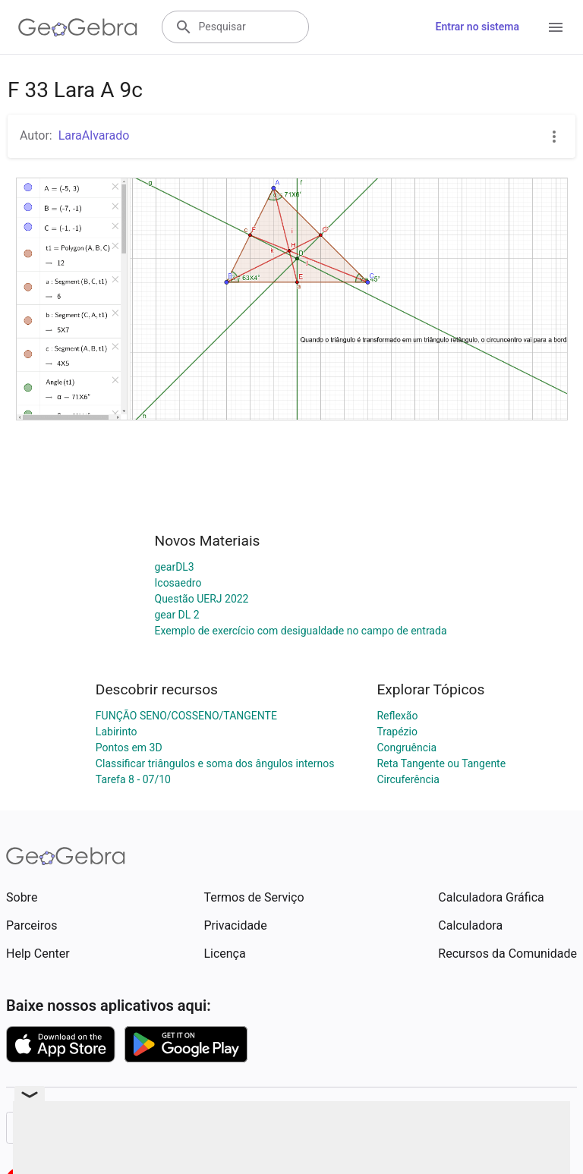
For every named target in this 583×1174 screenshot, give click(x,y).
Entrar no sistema (477, 26)
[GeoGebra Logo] (77, 27)
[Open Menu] (556, 27)
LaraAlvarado (94, 135)
